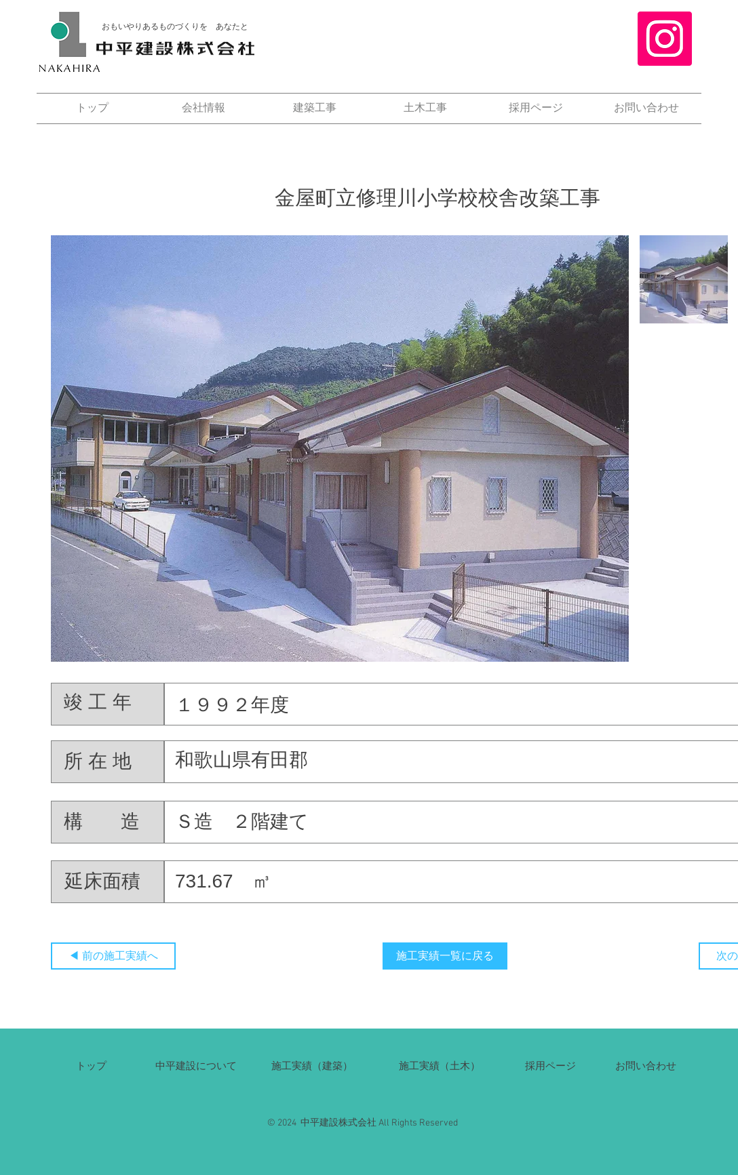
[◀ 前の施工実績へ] (113, 956)
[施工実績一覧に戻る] (445, 956)
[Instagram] (665, 39)
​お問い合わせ (645, 1065)
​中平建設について (196, 1065)
